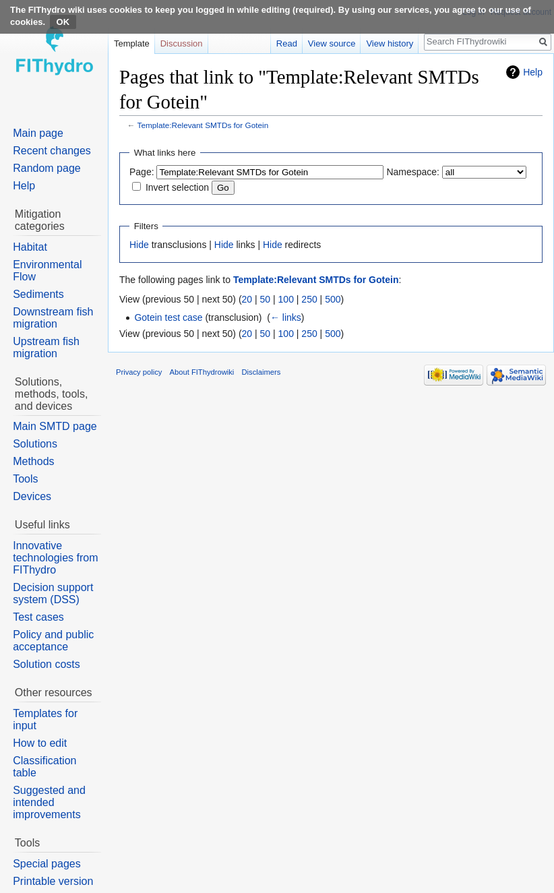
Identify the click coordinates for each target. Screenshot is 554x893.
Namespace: (412, 171)
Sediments (38, 294)
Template (132, 43)
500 (332, 299)
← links (285, 317)
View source (332, 43)
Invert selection (177, 187)
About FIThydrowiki (202, 372)
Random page (47, 168)
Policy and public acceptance (53, 640)
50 (265, 299)
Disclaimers (261, 372)
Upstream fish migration (46, 347)
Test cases (38, 617)
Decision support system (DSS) (53, 593)
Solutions (35, 444)
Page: (141, 171)
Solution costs (46, 664)
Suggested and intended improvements (49, 802)
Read (286, 43)
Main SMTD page (55, 426)
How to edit (40, 743)
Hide (139, 244)
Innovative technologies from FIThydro (55, 558)
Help (533, 72)
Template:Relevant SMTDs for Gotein (203, 125)
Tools (25, 479)
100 (286, 299)
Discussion (181, 43)
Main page (38, 133)
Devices (32, 496)
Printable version (53, 881)
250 (309, 299)
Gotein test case (168, 317)
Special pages (47, 863)
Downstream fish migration (53, 318)
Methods (33, 461)
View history (389, 43)
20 (247, 299)
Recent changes (52, 150)
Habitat (30, 247)
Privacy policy (139, 372)
